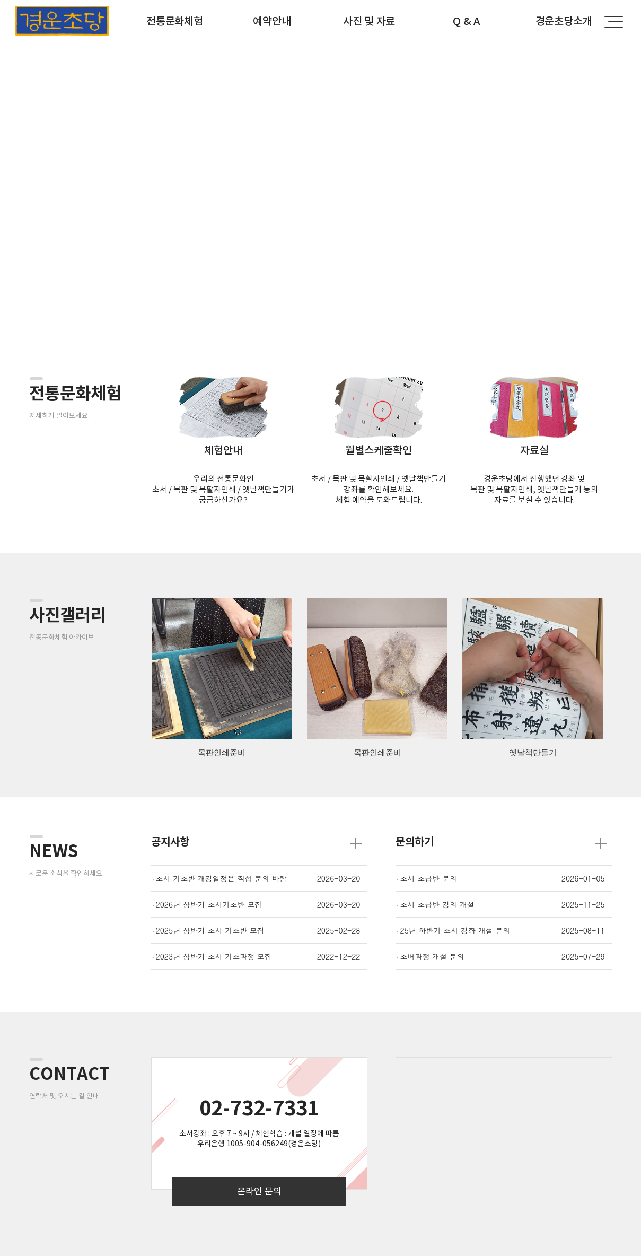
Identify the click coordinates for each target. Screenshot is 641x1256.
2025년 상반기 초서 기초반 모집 (210, 930)
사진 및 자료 (369, 21)
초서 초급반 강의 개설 (437, 904)
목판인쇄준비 (221, 752)
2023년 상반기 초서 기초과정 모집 (214, 956)
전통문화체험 (174, 21)
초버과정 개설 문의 (432, 956)
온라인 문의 (259, 1191)
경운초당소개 (563, 21)
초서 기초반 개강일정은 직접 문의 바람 (221, 878)
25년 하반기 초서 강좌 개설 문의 (455, 930)
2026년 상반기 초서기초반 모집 (209, 904)
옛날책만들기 (533, 752)
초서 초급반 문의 (428, 878)
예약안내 (272, 21)
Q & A (466, 21)
